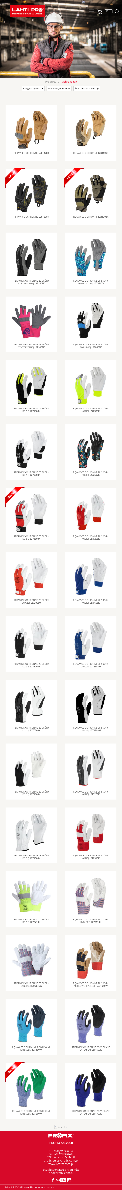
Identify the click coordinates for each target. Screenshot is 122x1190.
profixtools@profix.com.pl (61, 1160)
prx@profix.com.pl (61, 1173)
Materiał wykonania (57, 88)
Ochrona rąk (69, 81)
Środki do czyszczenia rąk (87, 88)
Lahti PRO (27, 11)
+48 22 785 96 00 (63, 1157)
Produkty (50, 81)
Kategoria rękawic (31, 88)
